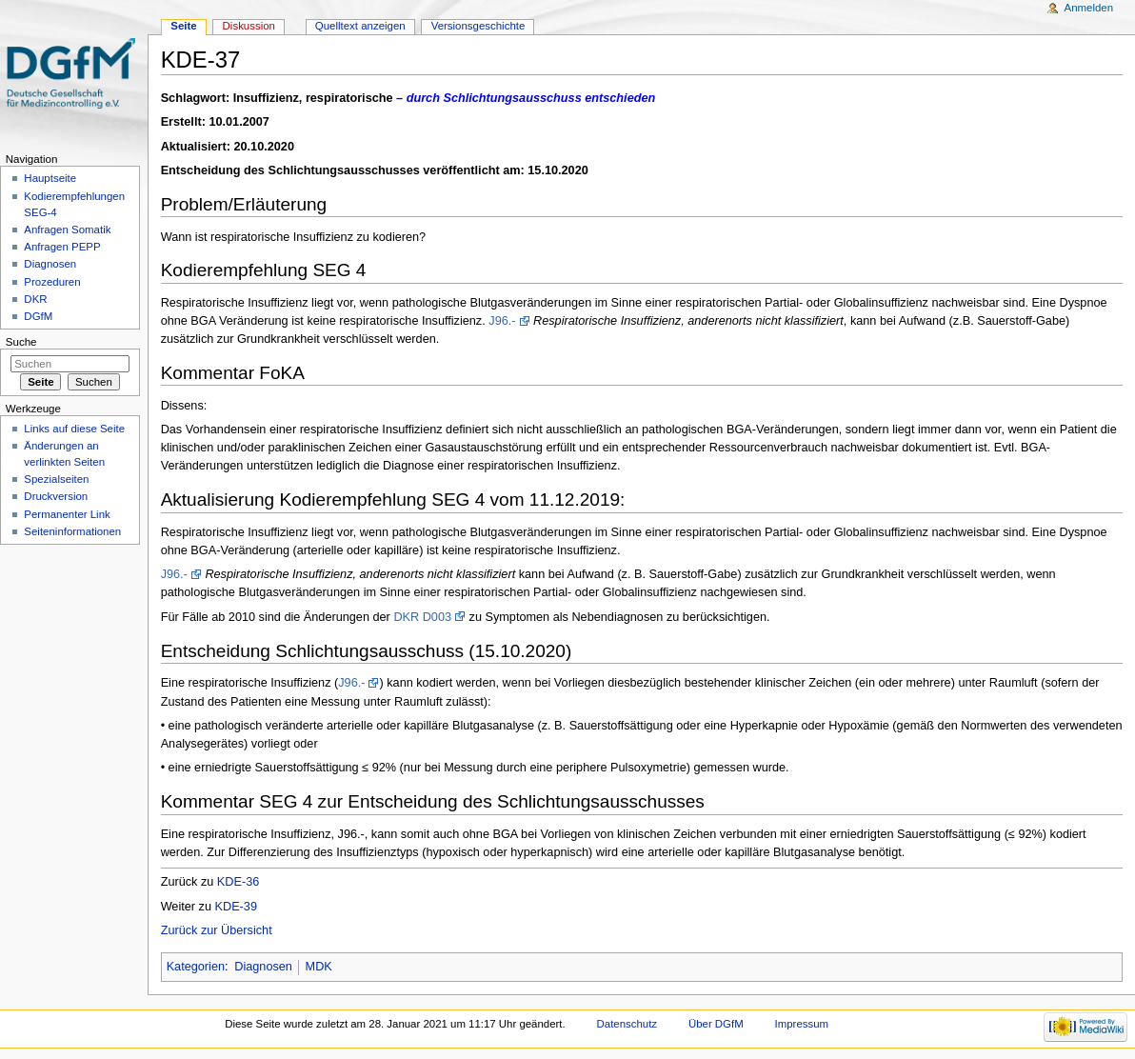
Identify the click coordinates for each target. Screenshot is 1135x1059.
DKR (35, 299)
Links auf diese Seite (74, 428)
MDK (319, 966)
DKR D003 (422, 617)
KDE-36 (238, 882)
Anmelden (1089, 7)
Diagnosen (263, 966)
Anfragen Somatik (67, 229)
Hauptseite (50, 178)
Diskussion (249, 25)
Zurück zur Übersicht (216, 930)
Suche (21, 342)
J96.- (501, 321)
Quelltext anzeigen (360, 25)
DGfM (38, 316)
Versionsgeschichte (478, 25)
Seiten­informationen (72, 531)
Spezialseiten (56, 479)
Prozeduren (52, 282)
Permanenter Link (67, 514)
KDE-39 (236, 906)
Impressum (802, 1023)
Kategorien (196, 966)
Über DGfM (716, 1023)
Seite (183, 25)
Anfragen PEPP (62, 246)
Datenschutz (627, 1023)
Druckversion (56, 496)
